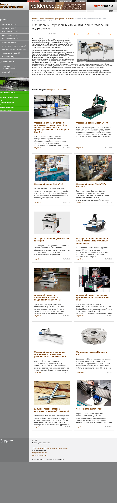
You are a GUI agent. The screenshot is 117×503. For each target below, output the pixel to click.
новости (65, 11)
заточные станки (5, 110)
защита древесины (10, 42)
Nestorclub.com (59, 459)
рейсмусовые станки (7, 107)
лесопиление (9, 28)
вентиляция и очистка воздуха (14, 46)
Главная (35, 19)
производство (9, 35)
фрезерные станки (6, 100)
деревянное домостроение (14, 49)
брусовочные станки (7, 105)
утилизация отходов (11, 53)
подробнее (37, 148)
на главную (54, 11)
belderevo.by (9, 73)
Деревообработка (8, 67)
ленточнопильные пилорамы (10, 95)
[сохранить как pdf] (105, 34)
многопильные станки (7, 92)
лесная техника (9, 24)
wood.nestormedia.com (39, 455)
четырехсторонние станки (9, 97)
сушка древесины (10, 31)
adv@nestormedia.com (39, 453)
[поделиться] (78, 34)
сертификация (8, 57)
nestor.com (33, 1)
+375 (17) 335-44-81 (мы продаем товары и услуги (50, 448)
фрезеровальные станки (64, 19)
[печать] (91, 34)
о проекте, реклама (78, 11)
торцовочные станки (7, 102)
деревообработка (10, 39)
